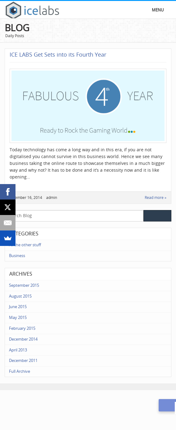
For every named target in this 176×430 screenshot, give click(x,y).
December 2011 (23, 360)
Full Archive (19, 371)
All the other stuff (25, 245)
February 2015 (22, 328)
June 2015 (18, 306)
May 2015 (18, 317)
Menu (158, 10)
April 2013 (18, 350)
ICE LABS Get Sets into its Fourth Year (58, 54)
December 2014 (23, 339)
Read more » (155, 198)
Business (17, 255)
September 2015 (24, 285)
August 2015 (20, 296)
